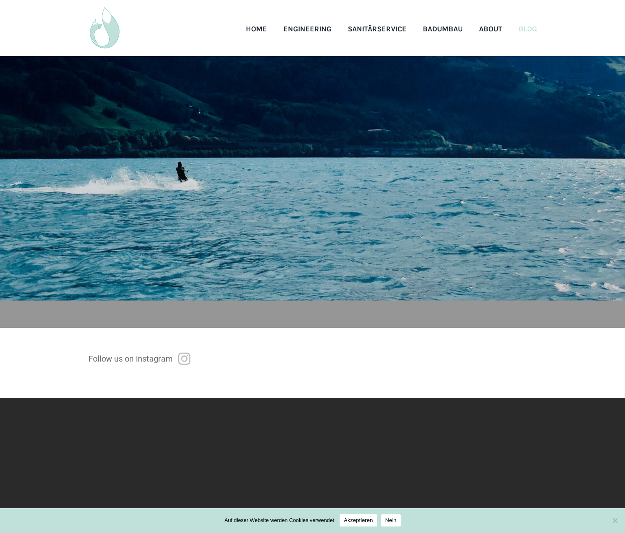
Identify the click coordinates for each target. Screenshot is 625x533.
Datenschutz (222, 434)
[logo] (104, 10)
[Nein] (615, 520)
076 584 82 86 (107, 468)
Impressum (220, 443)
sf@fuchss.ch (106, 477)
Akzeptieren (358, 520)
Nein (391, 520)
